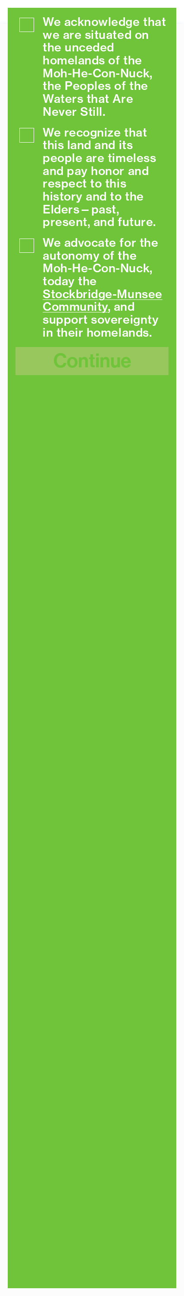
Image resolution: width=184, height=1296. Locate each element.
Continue (92, 361)
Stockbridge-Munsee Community (102, 300)
